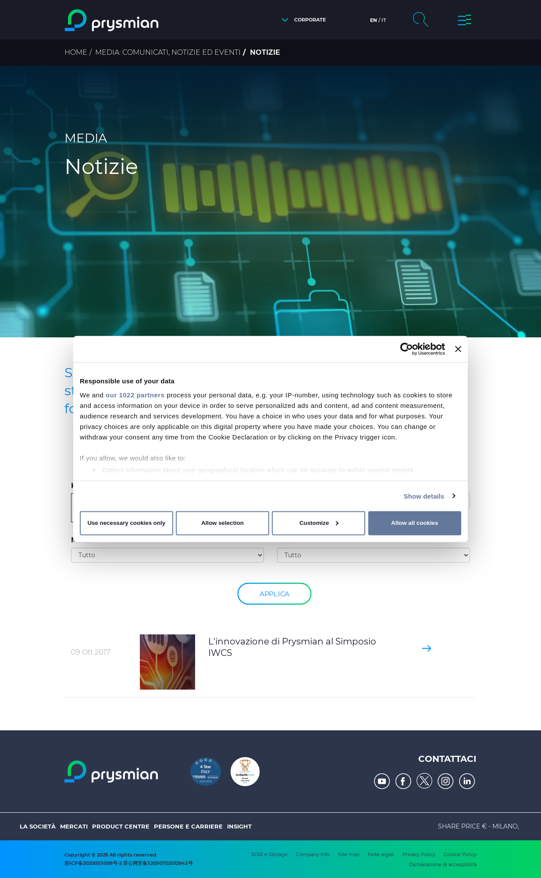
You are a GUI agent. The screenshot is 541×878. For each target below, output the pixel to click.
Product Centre (120, 826)
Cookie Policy (460, 854)
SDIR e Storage (269, 854)
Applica (274, 593)
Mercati (74, 826)
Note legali (381, 854)
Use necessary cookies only (126, 523)
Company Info (313, 854)
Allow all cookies (414, 523)
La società (38, 826)
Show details (424, 495)
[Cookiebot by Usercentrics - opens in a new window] (406, 349)
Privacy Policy (418, 854)
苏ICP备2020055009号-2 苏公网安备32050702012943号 (128, 863)
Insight (239, 826)
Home (75, 52)
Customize (318, 523)
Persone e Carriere (188, 826)
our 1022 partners (135, 394)
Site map (348, 854)
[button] (301, 20)
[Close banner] (458, 349)
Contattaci (447, 759)
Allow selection (222, 523)
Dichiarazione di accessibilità (443, 864)
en (373, 20)
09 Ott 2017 (90, 652)
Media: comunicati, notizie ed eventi (168, 52)
